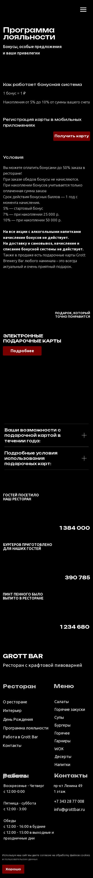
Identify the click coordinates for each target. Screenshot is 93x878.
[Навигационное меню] (83, 10)
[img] (10, 8)
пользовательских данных (21, 859)
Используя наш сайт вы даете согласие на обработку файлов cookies (46, 855)
